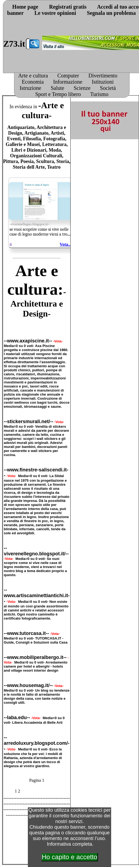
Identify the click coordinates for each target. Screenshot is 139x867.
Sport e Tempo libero (58, 94)
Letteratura (54, 144)
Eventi (14, 138)
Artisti (57, 133)
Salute (57, 88)
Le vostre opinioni (55, 13)
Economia (33, 82)
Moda (55, 150)
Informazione (67, 82)
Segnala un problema (111, 13)
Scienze (82, 88)
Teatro (54, 167)
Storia (62, 161)
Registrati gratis (67, 7)
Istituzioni (103, 82)
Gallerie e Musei (23, 144)
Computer (68, 76)
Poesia (27, 161)
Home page (25, 7)
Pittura (10, 161)
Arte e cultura (33, 76)
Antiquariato (20, 127)
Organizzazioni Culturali (36, 155)
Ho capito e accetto (69, 857)
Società (108, 88)
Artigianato (36, 133)
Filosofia (32, 138)
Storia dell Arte (29, 167)
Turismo (99, 94)
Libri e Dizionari (28, 150)
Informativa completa (69, 844)
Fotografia (54, 138)
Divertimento (102, 76)
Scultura (45, 161)
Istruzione (30, 88)
